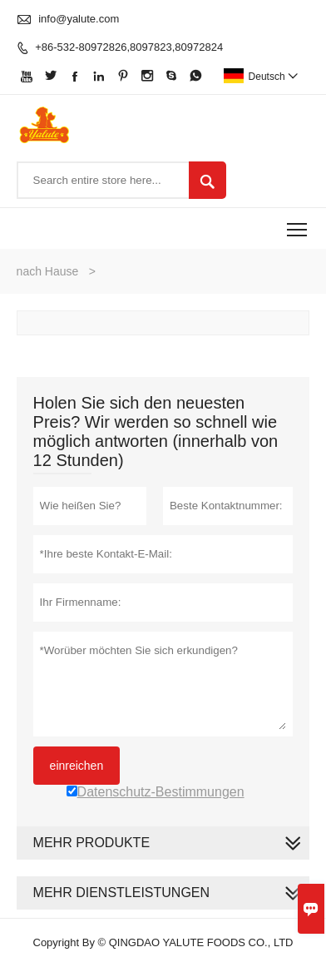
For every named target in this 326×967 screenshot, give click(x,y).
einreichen (77, 765)
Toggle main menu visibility (298, 223)
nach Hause (48, 271)
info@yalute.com (78, 18)
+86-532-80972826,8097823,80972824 (129, 47)
